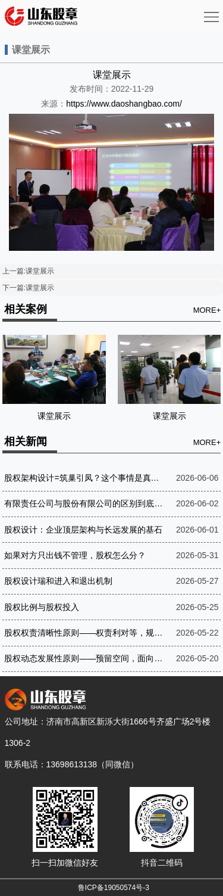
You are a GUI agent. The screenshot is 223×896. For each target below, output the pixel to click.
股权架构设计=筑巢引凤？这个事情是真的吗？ (84, 478)
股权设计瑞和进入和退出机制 (58, 581)
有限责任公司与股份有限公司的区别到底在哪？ (84, 503)
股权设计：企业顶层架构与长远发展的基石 (83, 529)
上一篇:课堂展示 (28, 271)
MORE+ (207, 310)
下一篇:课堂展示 (28, 288)
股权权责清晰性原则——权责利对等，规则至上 (84, 632)
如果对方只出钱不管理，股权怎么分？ (75, 555)
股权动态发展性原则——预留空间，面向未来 (84, 658)
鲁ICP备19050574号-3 (113, 887)
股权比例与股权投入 (41, 607)
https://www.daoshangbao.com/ (124, 103)
